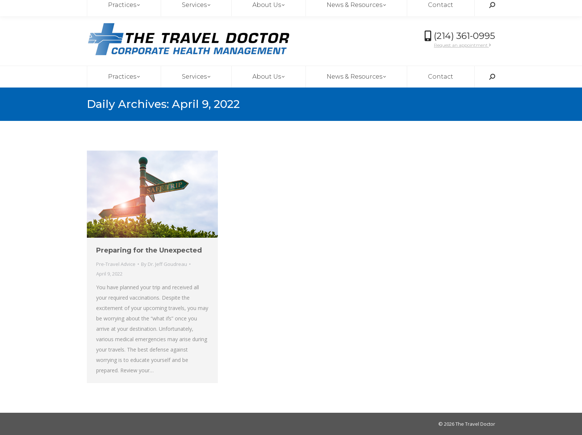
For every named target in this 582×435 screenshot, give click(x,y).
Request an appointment (462, 45)
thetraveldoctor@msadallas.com (131, 6)
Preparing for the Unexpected (149, 250)
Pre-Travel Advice (115, 264)
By (164, 264)
